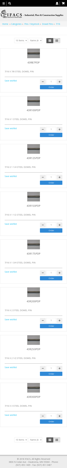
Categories (16, 23)
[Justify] (56, 40)
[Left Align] (49, 40)
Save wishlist (11, 80)
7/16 (58, 23)
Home (5, 23)
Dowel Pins (47, 23)
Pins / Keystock (31, 23)
